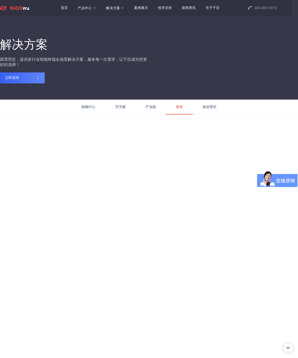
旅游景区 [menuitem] (210, 107)
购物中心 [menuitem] (88, 107)
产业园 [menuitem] (151, 107)
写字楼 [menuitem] (120, 107)
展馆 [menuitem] (179, 107)
